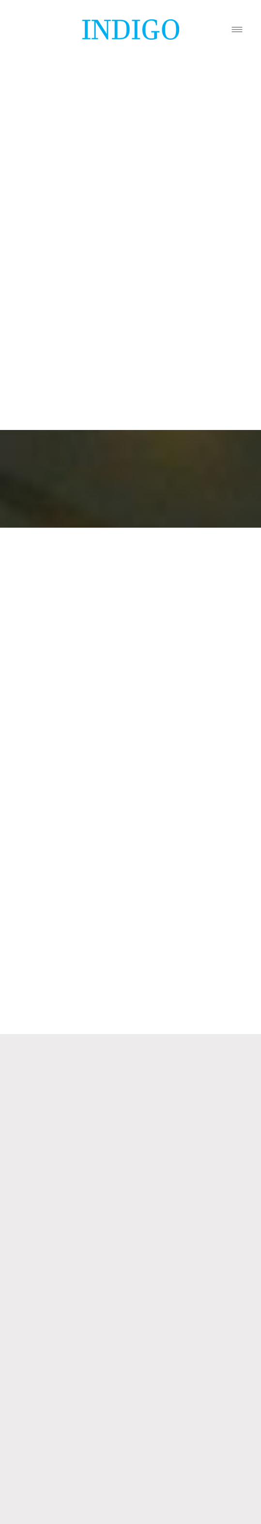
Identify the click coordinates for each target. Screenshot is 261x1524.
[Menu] (237, 29)
